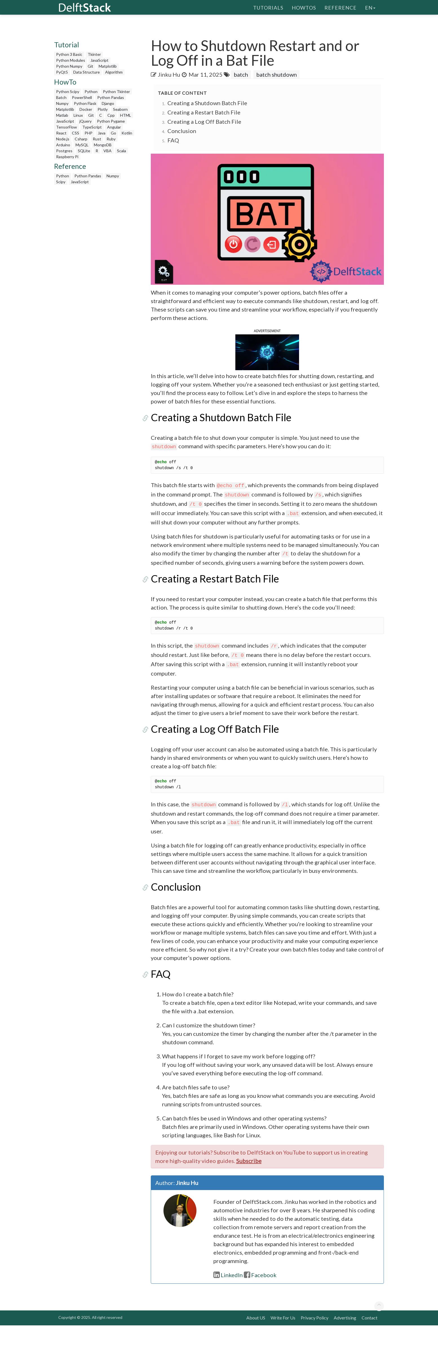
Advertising (345, 1345)
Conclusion (181, 130)
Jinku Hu (169, 74)
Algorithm (114, 72)
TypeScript (92, 127)
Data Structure (86, 72)
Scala (121, 150)
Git (90, 66)
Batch (61, 97)
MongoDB (103, 144)
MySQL (82, 144)
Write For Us (283, 1345)
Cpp (111, 115)
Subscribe (249, 1188)
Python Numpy (69, 66)
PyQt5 (62, 72)
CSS (75, 133)
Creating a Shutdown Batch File (207, 103)
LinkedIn (228, 1302)
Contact (369, 1345)
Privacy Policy (314, 1345)
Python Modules (70, 60)
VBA (107, 150)
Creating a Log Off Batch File (204, 121)
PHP (88, 133)
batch (241, 74)
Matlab (62, 115)
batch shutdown (276, 74)
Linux (78, 115)
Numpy (62, 103)
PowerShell (82, 97)
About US (255, 1345)
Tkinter (94, 54)
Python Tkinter (116, 91)
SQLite (84, 150)
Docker (85, 109)
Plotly (103, 109)
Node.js (62, 138)
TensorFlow (66, 127)
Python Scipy (67, 91)
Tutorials (268, 7)
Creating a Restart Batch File (203, 112)
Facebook (260, 1302)
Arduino (63, 144)
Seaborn (120, 109)
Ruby (111, 138)
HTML (125, 115)
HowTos (304, 7)
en (370, 7)
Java (101, 133)
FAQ (173, 140)
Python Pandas (110, 97)
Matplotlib (108, 66)
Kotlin (126, 133)
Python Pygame (111, 121)
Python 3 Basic (69, 54)
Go (113, 133)
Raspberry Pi (67, 156)
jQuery (85, 121)
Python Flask (85, 103)
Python (91, 91)
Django (108, 103)
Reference (340, 7)
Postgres (64, 150)
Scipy (60, 181)
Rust (97, 138)
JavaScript (99, 60)
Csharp (81, 138)
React (61, 133)
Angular (114, 127)
